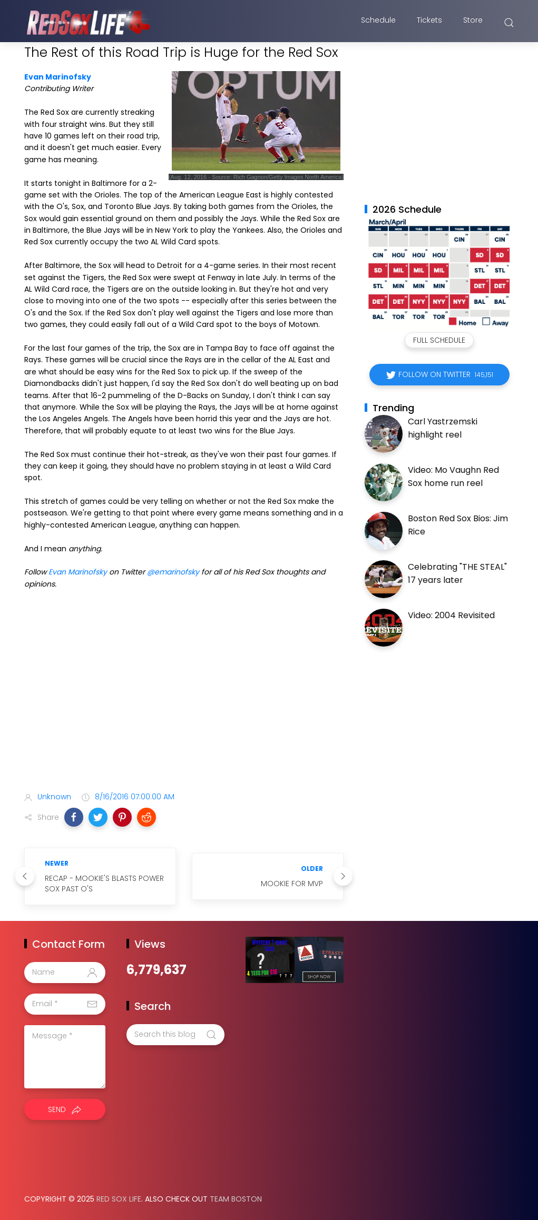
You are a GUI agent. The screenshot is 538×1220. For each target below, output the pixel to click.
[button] (73, 817)
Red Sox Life (118, 1199)
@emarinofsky (173, 572)
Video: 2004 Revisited (451, 615)
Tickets (429, 22)
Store (473, 22)
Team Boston (236, 1199)
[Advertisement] (184, 700)
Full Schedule (439, 340)
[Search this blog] (175, 1034)
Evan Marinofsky (57, 77)
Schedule (378, 22)
